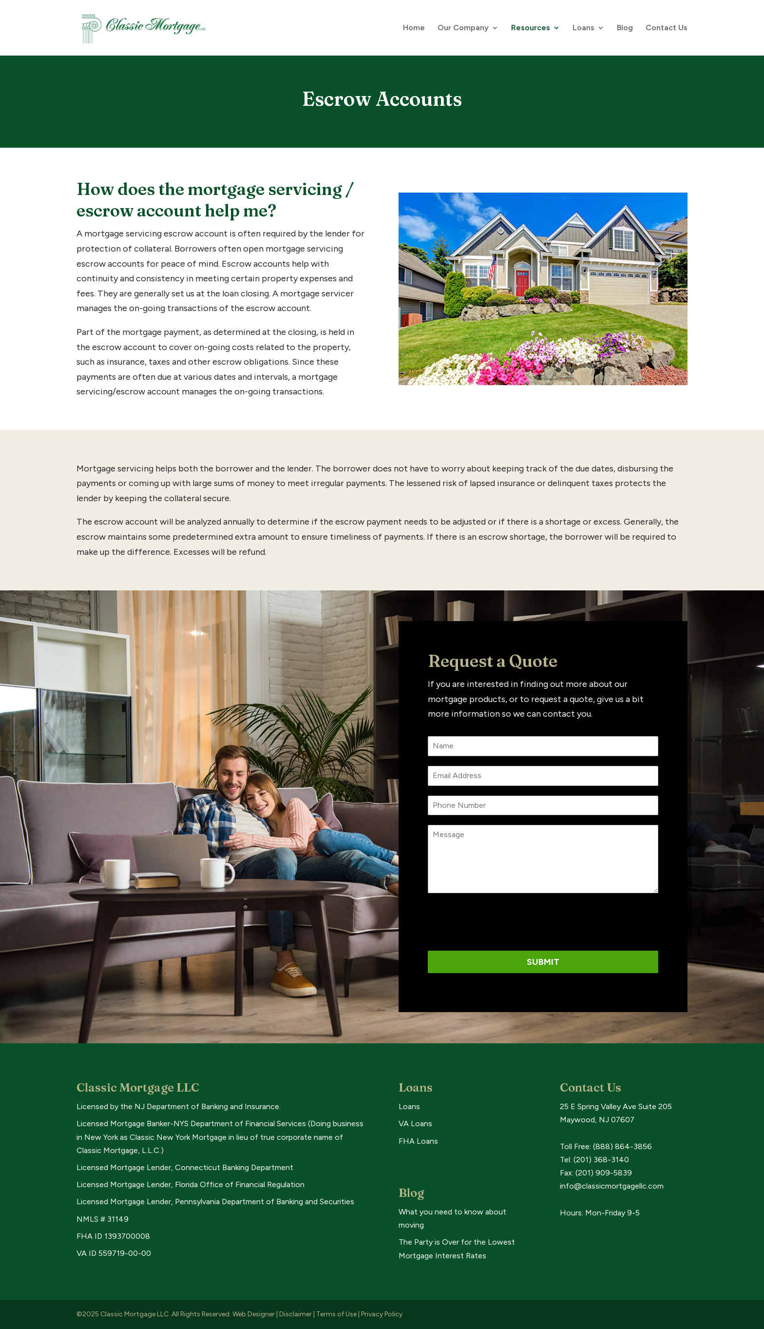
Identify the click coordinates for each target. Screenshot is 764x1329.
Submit (543, 962)
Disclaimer (295, 1314)
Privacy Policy (381, 1314)
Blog (625, 28)
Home (414, 28)
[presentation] (502, 922)
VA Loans (415, 1123)
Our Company (463, 28)
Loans (583, 28)
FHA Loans (418, 1141)
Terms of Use (336, 1314)
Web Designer (253, 1314)
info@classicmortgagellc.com (612, 1186)
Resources (530, 28)
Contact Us (667, 28)
